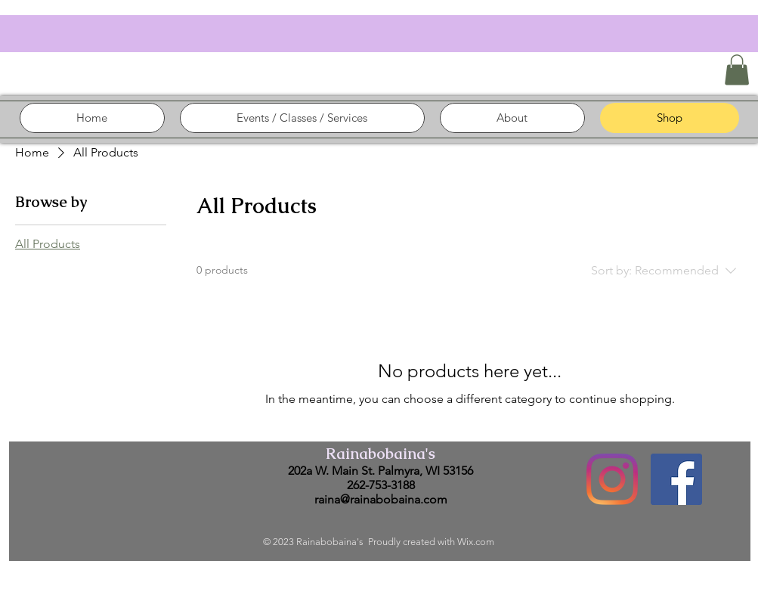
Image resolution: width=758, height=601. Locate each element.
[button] (737, 69)
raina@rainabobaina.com (380, 499)
